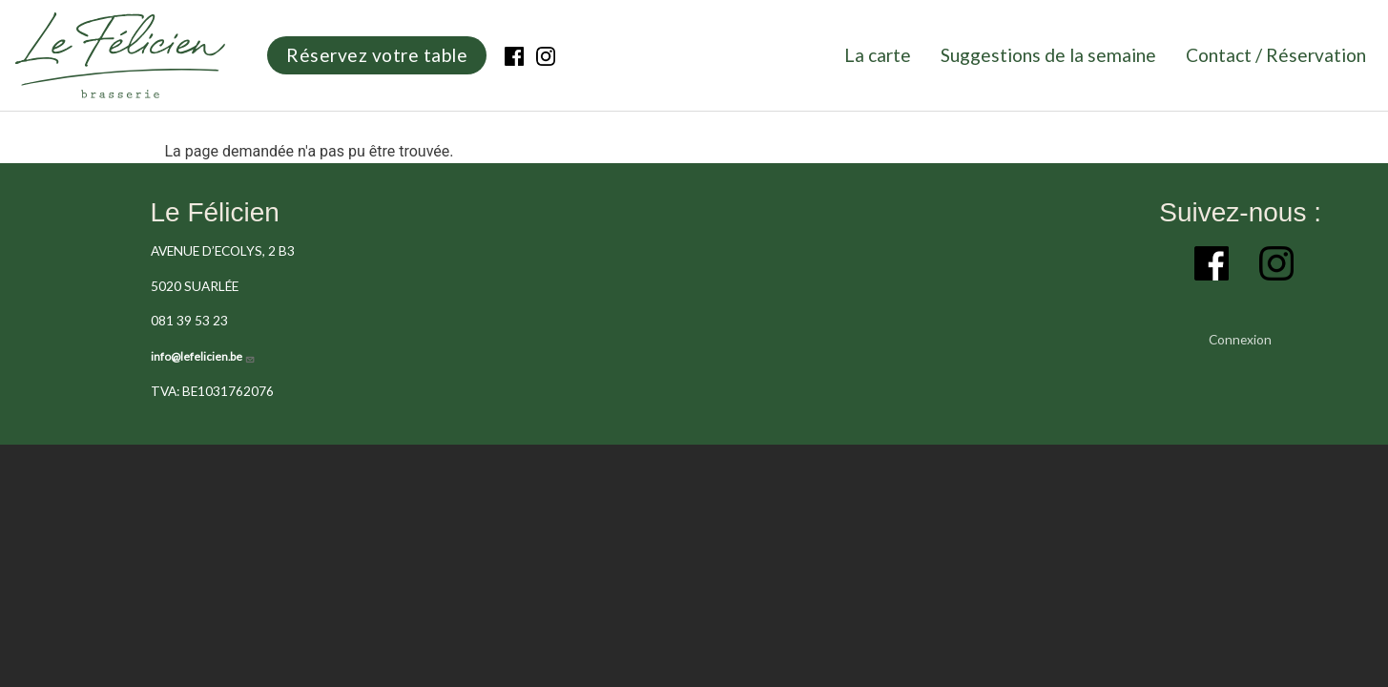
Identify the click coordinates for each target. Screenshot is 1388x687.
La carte (877, 55)
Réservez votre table (376, 55)
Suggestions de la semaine (1048, 55)
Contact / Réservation (1276, 55)
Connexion (1240, 339)
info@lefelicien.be (203, 356)
